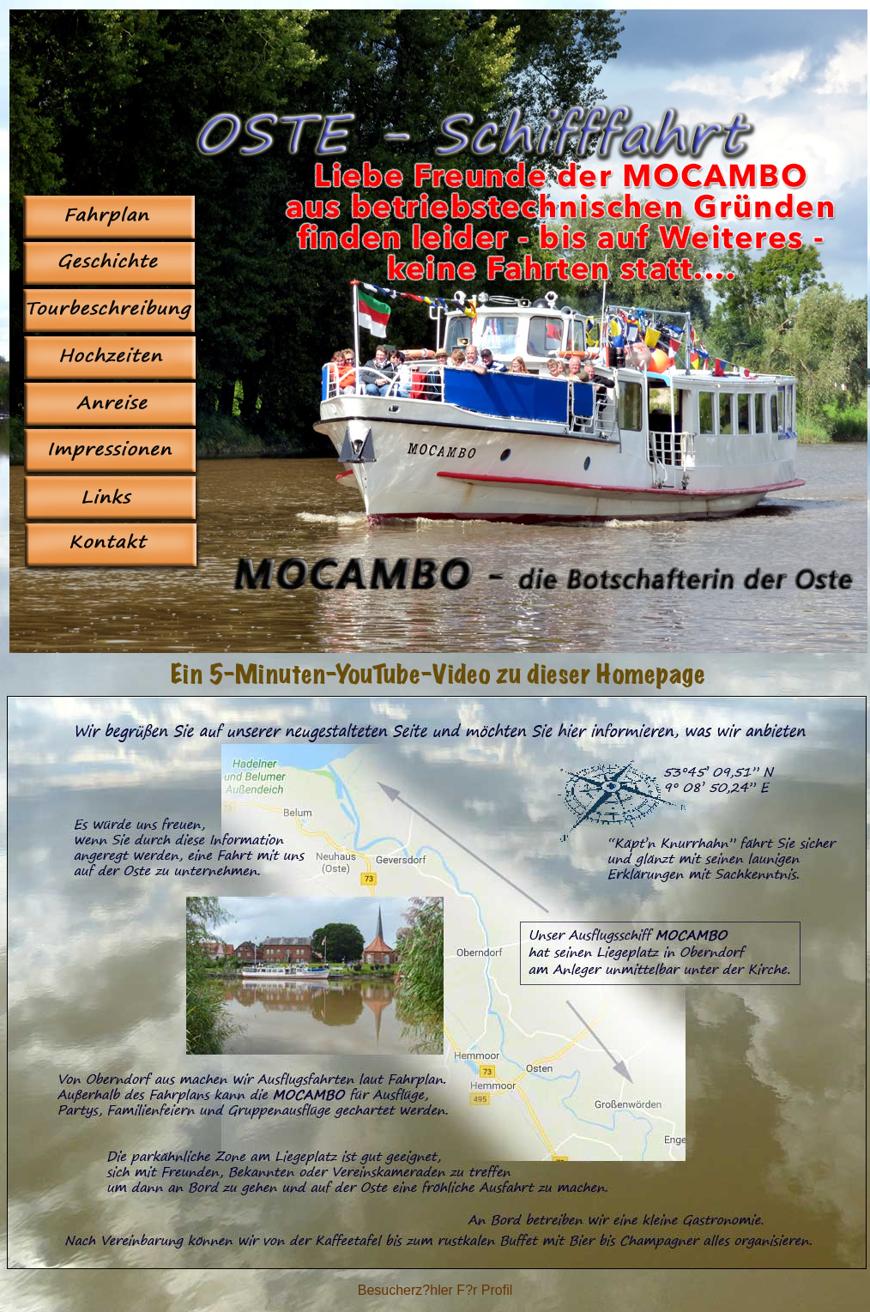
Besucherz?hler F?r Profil (435, 1290)
